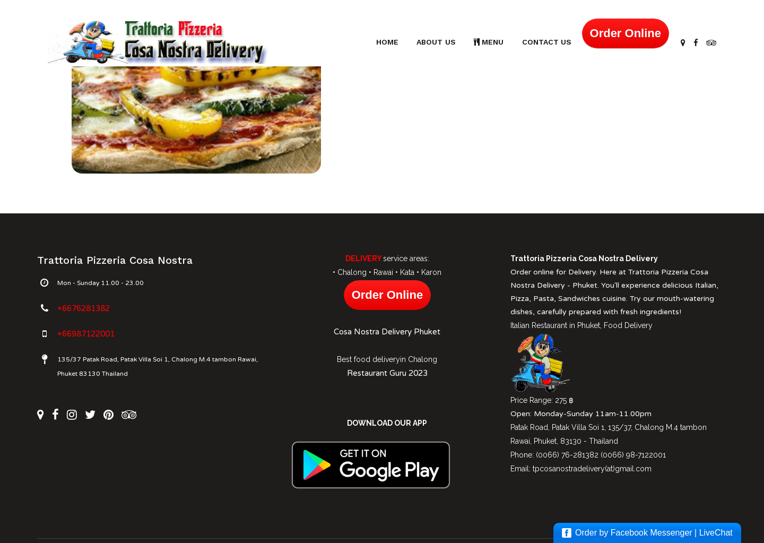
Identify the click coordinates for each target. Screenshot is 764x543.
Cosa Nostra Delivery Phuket (387, 332)
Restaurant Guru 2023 (387, 373)
